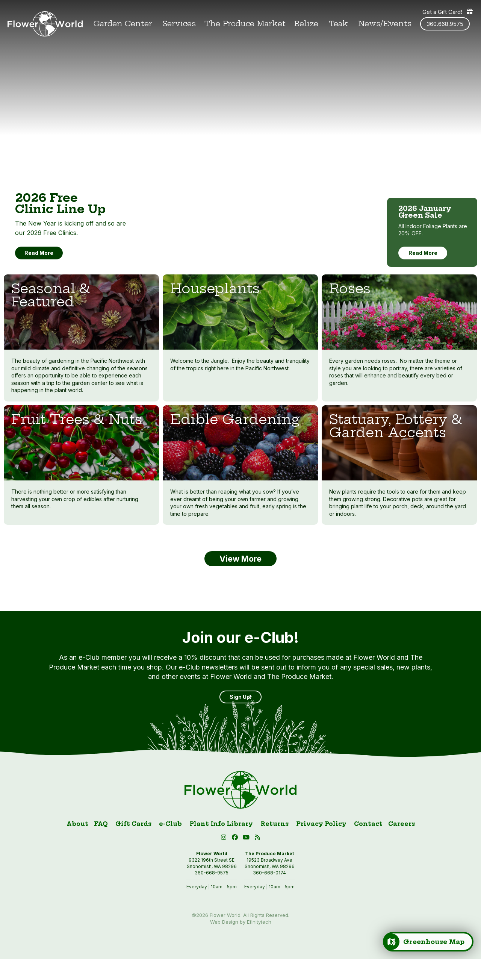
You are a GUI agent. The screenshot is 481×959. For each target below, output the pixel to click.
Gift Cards (133, 823)
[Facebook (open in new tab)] (236, 838)
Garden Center (123, 23)
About (77, 823)
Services (179, 23)
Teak (338, 23)
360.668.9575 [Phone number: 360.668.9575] (445, 23)
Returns (274, 823)
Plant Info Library (221, 823)
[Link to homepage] (45, 23)
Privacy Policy (321, 823)
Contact (368, 823)
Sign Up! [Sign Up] (240, 697)
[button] (247, 838)
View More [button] (240, 559)
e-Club (170, 823)
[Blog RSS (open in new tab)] (257, 838)
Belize (306, 23)
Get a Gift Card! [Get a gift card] (447, 11)
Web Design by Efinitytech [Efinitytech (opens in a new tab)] (240, 922)
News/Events (384, 23)
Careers (401, 823)
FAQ (101, 823)
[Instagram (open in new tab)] (224, 838)
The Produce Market (245, 23)
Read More (422, 253)
